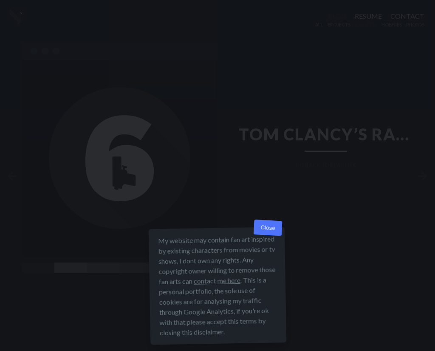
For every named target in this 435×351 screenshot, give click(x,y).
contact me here (217, 280)
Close (267, 227)
